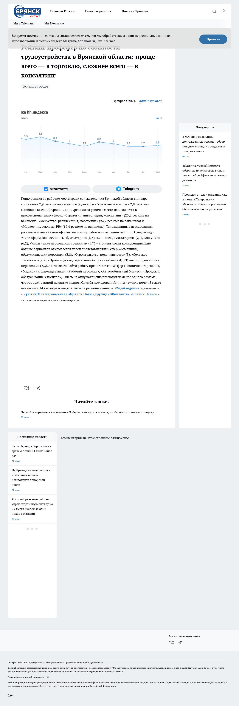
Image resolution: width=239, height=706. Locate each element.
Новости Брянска (135, 11)
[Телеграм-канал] (127, 189)
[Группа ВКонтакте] (56, 189)
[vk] (27, 388)
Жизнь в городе (35, 86)
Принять (213, 39)
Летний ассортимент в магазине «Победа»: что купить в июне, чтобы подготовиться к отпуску (91, 415)
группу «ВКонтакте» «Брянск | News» (126, 294)
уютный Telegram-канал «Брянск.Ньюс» (60, 294)
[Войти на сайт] (223, 11)
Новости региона (98, 11)
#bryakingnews (127, 288)
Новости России (62, 11)
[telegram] (39, 388)
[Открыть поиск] (214, 11)
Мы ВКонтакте (54, 23)
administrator (150, 101)
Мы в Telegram (23, 23)
